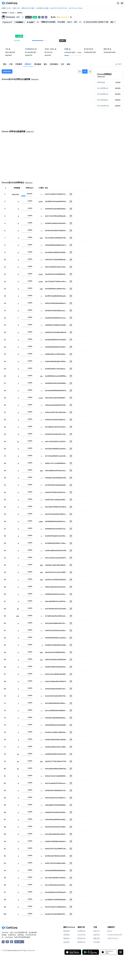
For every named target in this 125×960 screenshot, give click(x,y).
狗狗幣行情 (81, 942)
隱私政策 (66, 938)
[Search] (118, 3)
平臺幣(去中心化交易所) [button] (48, 22)
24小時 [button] (62, 40)
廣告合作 (96, 931)
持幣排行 (28, 64)
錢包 (68, 64)
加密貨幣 (4, 13)
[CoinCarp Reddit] (11, 941)
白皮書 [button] (31, 22)
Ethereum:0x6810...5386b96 (94, 22)
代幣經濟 (18, 64)
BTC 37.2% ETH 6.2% (60, 8)
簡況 (4, 64)
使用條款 (66, 935)
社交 (62, 64)
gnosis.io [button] (7, 22)
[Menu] (122, 3)
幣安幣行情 (81, 938)
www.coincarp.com (13, 950)
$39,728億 (31, 8)
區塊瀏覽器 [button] (19, 22)
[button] (42, 17)
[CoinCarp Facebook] (7, 941)
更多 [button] (112, 22)
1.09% (19, 36)
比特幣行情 (81, 931)
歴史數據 (37, 64)
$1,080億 (45, 8)
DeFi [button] (75, 22)
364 (18, 8)
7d (80, 71)
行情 (10, 64)
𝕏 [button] (39, 17)
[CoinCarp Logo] (10, 3)
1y (90, 71)
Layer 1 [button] (69, 22)
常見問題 (96, 942)
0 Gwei (81, 8)
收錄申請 (96, 935)
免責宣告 (66, 942)
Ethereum (7, 71)
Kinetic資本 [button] (61, 22)
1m (85, 71)
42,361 (9, 8)
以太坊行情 (81, 935)
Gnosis (12, 13)
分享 (118, 64)
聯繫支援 (96, 938)
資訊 (45, 64)
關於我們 (66, 931)
